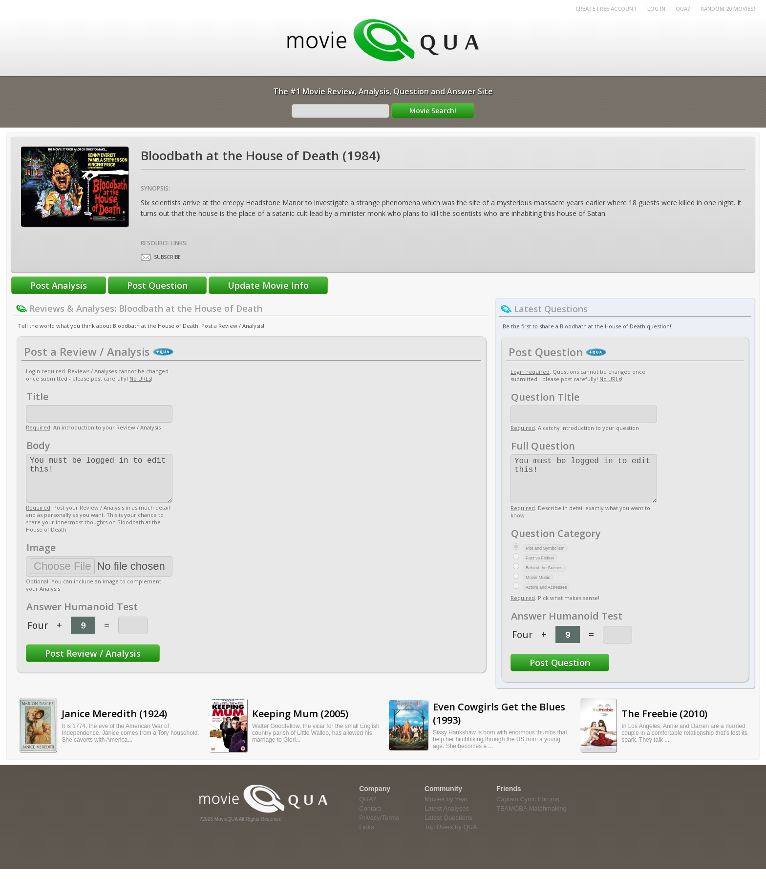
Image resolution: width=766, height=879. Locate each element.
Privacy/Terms (379, 827)
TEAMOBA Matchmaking (531, 818)
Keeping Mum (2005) (300, 723)
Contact (370, 818)
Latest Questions (448, 827)
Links (366, 836)
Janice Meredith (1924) (114, 723)
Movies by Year (446, 809)
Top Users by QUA (451, 836)
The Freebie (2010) (664, 723)
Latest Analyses (447, 818)
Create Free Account (606, 8)
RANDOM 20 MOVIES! (728, 8)
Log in (656, 8)
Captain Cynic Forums (527, 809)
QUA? (683, 8)
